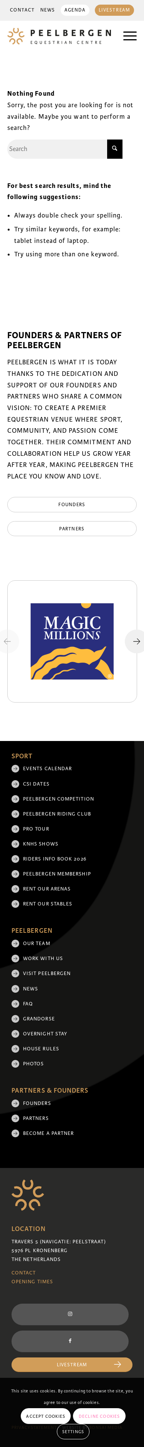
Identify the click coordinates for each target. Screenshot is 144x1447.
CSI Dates (36, 784)
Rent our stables (47, 904)
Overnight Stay (45, 1034)
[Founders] (72, 504)
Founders (37, 1103)
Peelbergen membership (57, 874)
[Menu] (126, 36)
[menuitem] (22, 10)
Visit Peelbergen (47, 973)
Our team (36, 943)
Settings (73, 1431)
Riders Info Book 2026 (54, 859)
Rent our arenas (47, 889)
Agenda (75, 10)
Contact (22, 10)
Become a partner (48, 1133)
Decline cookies (99, 1416)
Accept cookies (45, 1416)
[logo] (59, 36)
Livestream (115, 10)
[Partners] (72, 529)
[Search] (64, 149)
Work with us (43, 958)
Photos (33, 1064)
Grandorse (39, 1019)
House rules (41, 1049)
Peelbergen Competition (58, 799)
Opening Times (32, 1282)
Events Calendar (47, 769)
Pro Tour (36, 829)
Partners (36, 1118)
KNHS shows (40, 844)
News (47, 10)
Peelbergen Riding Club (57, 814)
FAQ (28, 1004)
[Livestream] (72, 1364)
